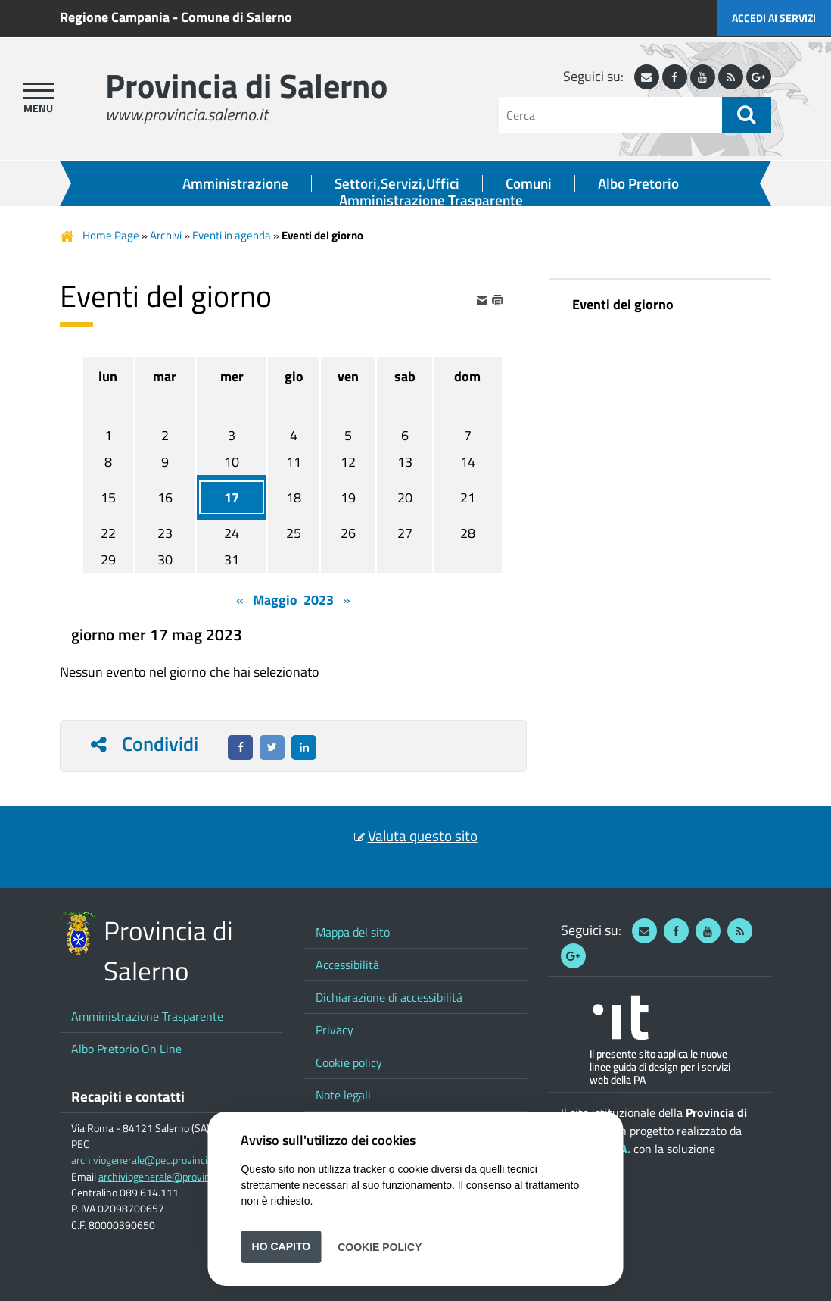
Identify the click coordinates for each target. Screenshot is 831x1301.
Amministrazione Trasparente (431, 200)
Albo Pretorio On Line (126, 1049)
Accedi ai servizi (774, 18)
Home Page (110, 235)
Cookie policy (349, 1062)
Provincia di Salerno (246, 85)
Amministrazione (235, 183)
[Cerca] (610, 115)
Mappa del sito (353, 932)
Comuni (529, 183)
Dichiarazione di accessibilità (389, 997)
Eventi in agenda (231, 235)
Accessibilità (347, 964)
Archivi (166, 235)
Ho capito (281, 1246)
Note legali (343, 1095)
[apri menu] (38, 91)
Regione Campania (115, 17)
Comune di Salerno (236, 17)
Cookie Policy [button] (380, 1246)
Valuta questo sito (423, 835)
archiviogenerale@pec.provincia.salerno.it (164, 1160)
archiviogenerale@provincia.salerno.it (182, 1176)
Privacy (334, 1030)
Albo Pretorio (638, 183)
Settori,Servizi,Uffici (397, 183)
